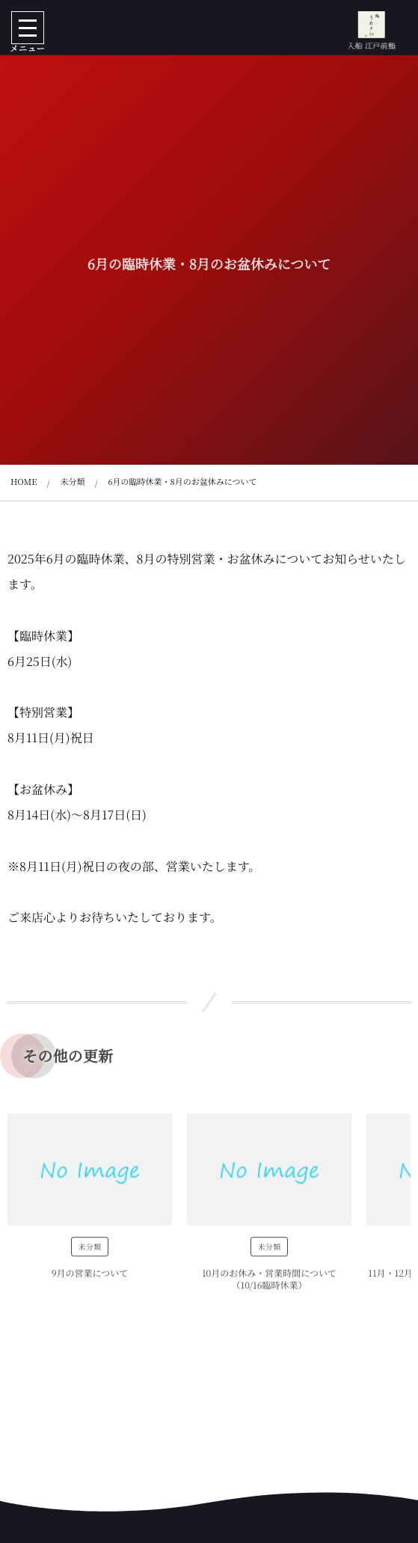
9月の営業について (90, 1277)
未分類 (89, 1250)
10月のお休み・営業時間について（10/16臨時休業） (269, 1283)
